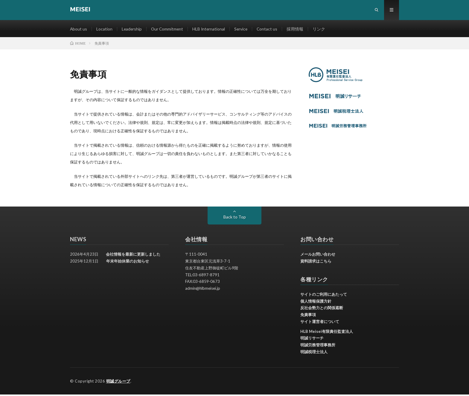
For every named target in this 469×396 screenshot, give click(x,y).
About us (78, 29)
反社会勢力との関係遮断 (321, 309)
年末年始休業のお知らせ (127, 262)
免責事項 (308, 316)
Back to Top (234, 218)
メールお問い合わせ (317, 256)
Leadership (132, 29)
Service (243, 29)
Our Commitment (168, 29)
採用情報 (298, 29)
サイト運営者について (319, 323)
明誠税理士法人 (314, 353)
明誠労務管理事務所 (317, 346)
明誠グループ (118, 382)
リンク (322, 29)
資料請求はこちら (315, 262)
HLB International (210, 29)
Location (105, 29)
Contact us (270, 29)
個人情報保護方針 (315, 302)
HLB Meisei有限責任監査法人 (326, 332)
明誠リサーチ (312, 339)
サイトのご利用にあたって (323, 296)
